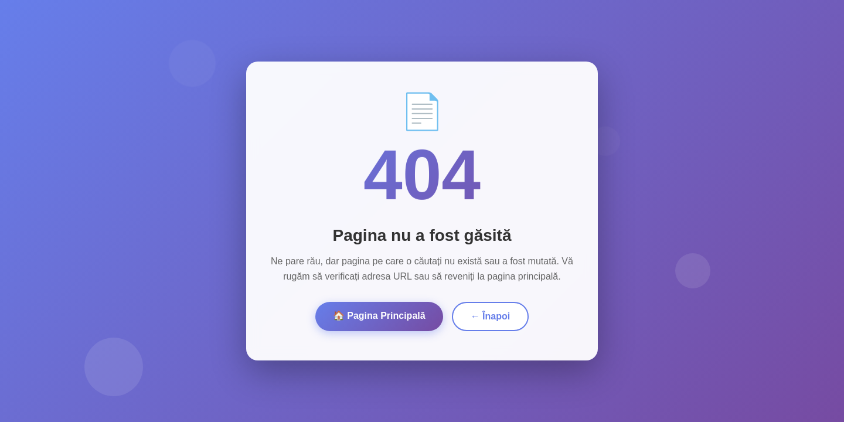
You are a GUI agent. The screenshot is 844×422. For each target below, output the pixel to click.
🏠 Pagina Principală (379, 316)
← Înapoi (491, 316)
